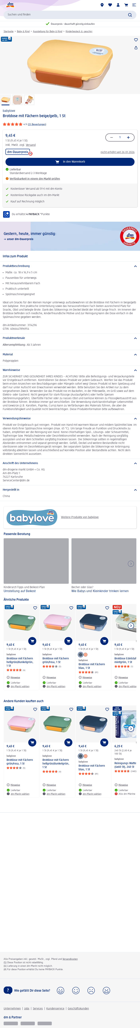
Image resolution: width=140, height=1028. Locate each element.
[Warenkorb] (126, 5)
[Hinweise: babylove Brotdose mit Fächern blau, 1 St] (85, 677)
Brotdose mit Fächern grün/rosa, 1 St (55, 660)
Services (38, 1008)
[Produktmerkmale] (70, 338)
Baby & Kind (23, 31)
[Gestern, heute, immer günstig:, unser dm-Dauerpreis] (70, 236)
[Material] (70, 354)
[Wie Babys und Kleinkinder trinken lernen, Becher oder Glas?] (104, 566)
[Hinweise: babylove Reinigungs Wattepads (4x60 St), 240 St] (121, 785)
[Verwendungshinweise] (70, 418)
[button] (134, 5)
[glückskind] (11, 1023)
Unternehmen (12, 1008)
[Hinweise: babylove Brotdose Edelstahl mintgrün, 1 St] (121, 677)
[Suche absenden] (130, 15)
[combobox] (70, 15)
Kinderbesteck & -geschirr (79, 31)
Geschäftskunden (78, 1008)
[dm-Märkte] (102, 5)
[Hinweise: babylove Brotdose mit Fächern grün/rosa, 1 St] (49, 677)
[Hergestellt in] (70, 489)
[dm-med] (45, 1023)
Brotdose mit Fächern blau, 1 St (92, 666)
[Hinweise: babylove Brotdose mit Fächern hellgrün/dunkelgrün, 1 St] (13, 677)
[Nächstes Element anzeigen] (131, 626)
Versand (31, 145)
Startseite (8, 31)
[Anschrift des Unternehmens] (70, 463)
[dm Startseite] (10, 5)
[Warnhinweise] (70, 370)
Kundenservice (55, 1008)
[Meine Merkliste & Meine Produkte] (110, 5)
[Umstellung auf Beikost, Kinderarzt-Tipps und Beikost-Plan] (36, 566)
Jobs (26, 1008)
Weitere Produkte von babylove (52, 517)
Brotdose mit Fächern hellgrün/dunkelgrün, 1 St (20, 662)
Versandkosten (70, 959)
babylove (9, 111)
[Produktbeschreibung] (70, 266)
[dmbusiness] (28, 1023)
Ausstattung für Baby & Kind (47, 31)
